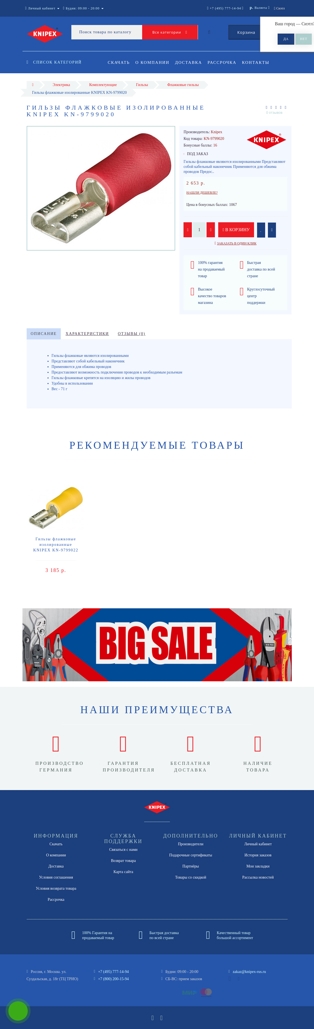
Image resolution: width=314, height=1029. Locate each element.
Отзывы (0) (131, 334)
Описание (44, 334)
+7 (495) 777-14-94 (113, 972)
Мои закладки (258, 866)
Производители (191, 844)
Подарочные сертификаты (190, 855)
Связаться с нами (123, 850)
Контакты (259, 62)
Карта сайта (123, 872)
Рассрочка (224, 62)
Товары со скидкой (190, 877)
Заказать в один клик (237, 243)
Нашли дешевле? (202, 193)
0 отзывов (274, 112)
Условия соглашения (56, 877)
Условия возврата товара (56, 888)
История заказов (258, 855)
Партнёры (190, 866)
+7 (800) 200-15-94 (113, 979)
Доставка (190, 62)
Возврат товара (123, 861)
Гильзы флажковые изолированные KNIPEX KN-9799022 (56, 544)
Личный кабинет (258, 844)
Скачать (119, 62)
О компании (153, 62)
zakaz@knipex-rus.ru (249, 972)
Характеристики (87, 334)
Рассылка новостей (258, 877)
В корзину (236, 229)
